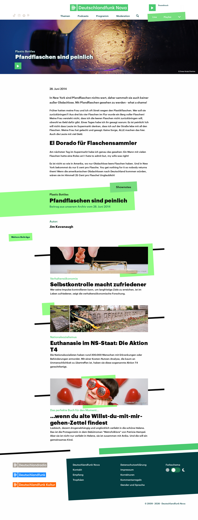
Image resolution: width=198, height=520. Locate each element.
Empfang (78, 474)
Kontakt (77, 469)
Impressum (127, 469)
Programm (102, 15)
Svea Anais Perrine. (188, 71)
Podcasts (83, 15)
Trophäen (78, 479)
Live (154, 17)
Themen (65, 15)
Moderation (123, 15)
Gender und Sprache (132, 484)
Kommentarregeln (131, 479)
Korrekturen (127, 474)
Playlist (167, 17)
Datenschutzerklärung (133, 464)
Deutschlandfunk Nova (86, 464)
